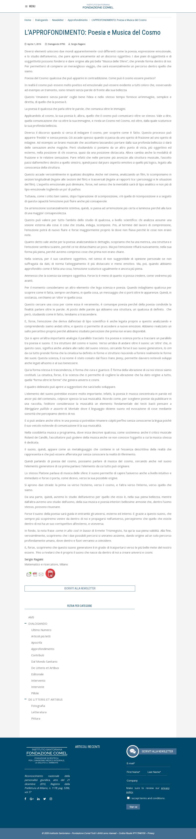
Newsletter (58, 20)
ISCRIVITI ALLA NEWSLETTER (80, 588)
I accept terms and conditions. (146, 798)
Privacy (150, 833)
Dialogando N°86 (56, 44)
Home (27, 20)
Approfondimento (78, 20)
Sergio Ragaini (78, 44)
